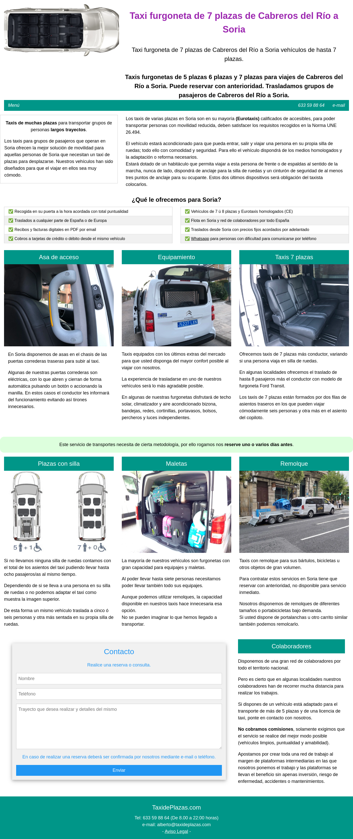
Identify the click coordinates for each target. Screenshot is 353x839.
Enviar (118, 770)
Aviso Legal (176, 831)
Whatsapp (200, 239)
